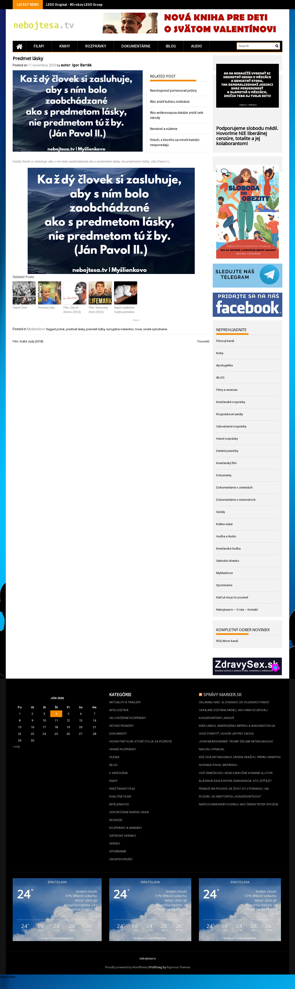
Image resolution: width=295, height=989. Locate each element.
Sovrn (136, 319)
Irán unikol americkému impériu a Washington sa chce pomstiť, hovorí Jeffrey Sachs (237, 731)
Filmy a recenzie (226, 389)
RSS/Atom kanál (227, 641)
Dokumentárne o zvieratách (234, 487)
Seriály (220, 512)
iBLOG (171, 46)
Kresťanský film (226, 463)
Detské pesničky (227, 451)
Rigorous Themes (178, 976)
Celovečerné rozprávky (231, 426)
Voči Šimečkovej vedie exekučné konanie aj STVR (236, 777)
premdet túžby (95, 329)
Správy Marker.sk (222, 694)
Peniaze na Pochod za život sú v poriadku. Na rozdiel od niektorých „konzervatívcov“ (234, 798)
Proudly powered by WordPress (126, 976)
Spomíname (224, 585)
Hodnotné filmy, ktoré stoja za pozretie (140, 744)
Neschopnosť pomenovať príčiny (173, 90)
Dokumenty (223, 475)
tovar (138, 329)
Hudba (114, 760)
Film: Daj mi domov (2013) (71, 309)
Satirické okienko (227, 560)
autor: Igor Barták (76, 65)
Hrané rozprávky (227, 438)
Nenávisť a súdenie (163, 129)
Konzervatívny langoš (216, 719)
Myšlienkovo (36, 329)
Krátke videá (224, 524)
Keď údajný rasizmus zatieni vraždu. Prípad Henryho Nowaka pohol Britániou (240, 765)
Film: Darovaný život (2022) (98, 309)
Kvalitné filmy (120, 802)
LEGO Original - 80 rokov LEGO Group (74, 4)
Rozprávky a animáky (125, 835)
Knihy (64, 46)
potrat (60, 329)
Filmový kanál (225, 341)
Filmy (39, 46)
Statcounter (7, 986)
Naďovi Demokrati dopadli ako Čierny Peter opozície (238, 810)
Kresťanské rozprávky (230, 402)
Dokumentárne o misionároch (236, 499)
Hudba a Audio (226, 536)
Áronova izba (46, 307)
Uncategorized (121, 868)
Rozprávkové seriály (229, 414)
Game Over (20, 307)
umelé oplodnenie (155, 329)
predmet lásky (75, 329)
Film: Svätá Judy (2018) (28, 341)
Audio (196, 46)
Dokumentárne (135, 46)
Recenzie (115, 827)
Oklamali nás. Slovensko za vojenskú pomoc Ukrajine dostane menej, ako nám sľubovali (234, 706)
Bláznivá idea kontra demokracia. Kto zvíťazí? (235, 785)
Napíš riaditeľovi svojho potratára (124, 309)
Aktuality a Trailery (125, 702)
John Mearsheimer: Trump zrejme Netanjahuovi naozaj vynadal (236, 748)
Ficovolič (203, 341)
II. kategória (118, 777)
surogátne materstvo (120, 329)
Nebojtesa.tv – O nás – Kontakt (237, 609)
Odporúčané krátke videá (129, 818)
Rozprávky (95, 46)
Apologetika (224, 365)
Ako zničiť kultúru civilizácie (170, 101)
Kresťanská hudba (228, 548)
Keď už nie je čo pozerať (232, 597)
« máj (16, 746)
